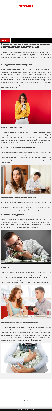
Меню (5, 40)
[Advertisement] (26, 24)
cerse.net (26, 5)
